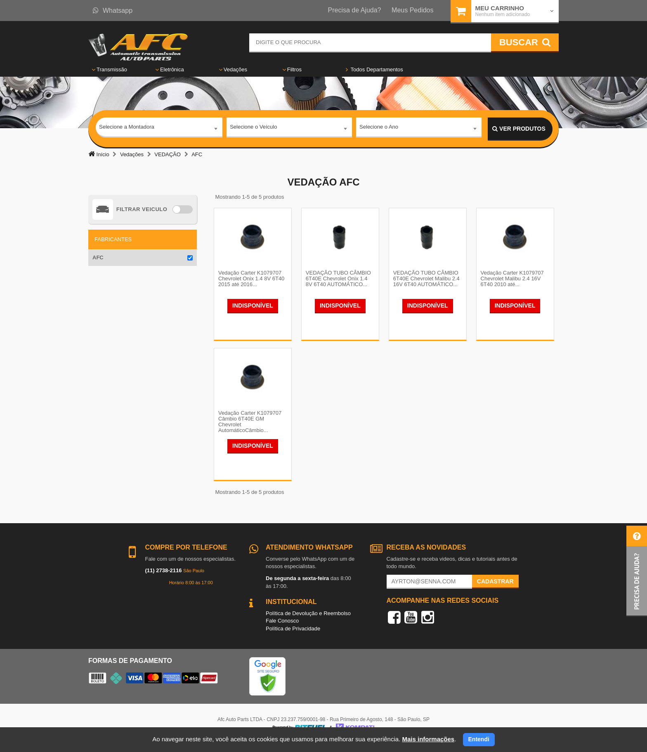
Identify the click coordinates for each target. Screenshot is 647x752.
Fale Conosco (282, 629)
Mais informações (428, 739)
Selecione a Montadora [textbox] (126, 128)
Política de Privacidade (293, 637)
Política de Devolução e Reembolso (308, 621)
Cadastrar (495, 590)
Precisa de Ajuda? (354, 10)
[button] (636, 571)
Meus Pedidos (412, 10)
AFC (98, 257)
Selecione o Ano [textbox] (378, 128)
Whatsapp (112, 10)
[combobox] (159, 129)
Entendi (478, 739)
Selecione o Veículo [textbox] (253, 128)
